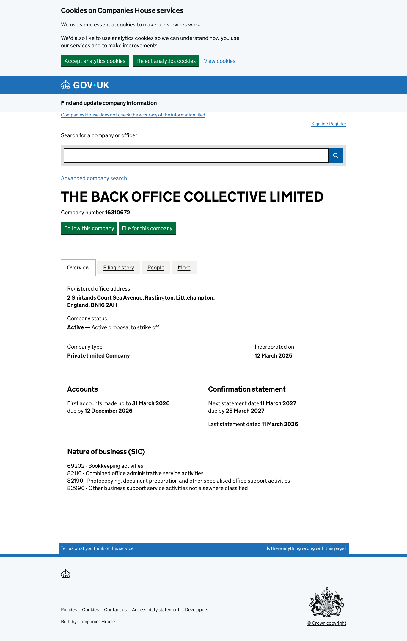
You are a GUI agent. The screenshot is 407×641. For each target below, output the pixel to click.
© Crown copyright (326, 623)
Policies (69, 609)
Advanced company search (94, 178)
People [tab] (155, 267)
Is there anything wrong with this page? (306, 548)
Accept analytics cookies (95, 60)
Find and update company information (109, 102)
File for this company (147, 228)
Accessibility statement (156, 609)
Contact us (115, 609)
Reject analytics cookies (166, 60)
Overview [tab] (78, 267)
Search (336, 155)
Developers (196, 609)
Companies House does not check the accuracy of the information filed (133, 115)
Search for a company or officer (99, 135)
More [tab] (184, 267)
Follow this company (89, 228)
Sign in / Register (328, 124)
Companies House (96, 621)
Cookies (90, 609)
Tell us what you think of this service (97, 548)
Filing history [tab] (118, 267)
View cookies (219, 61)
